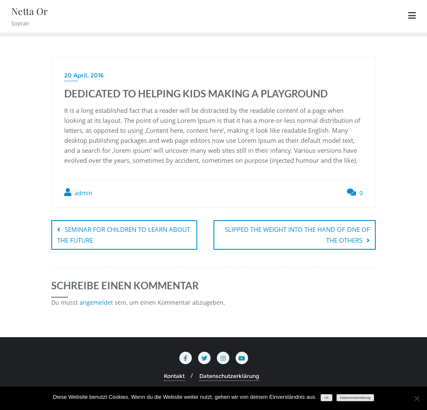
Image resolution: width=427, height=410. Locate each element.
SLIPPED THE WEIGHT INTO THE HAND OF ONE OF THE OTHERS (297, 234)
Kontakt (174, 376)
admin (78, 192)
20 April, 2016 (84, 75)
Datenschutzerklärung (229, 376)
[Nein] (416, 398)
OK (326, 398)
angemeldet (96, 302)
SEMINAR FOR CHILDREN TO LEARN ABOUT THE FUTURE (123, 234)
